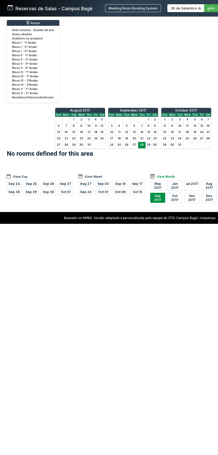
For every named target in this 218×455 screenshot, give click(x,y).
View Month (166, 177)
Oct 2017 (175, 198)
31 (89, 144)
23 (81, 138)
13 (58, 132)
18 (95, 132)
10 (89, 126)
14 (66, 132)
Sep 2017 (158, 198)
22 (74, 138)
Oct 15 (137, 192)
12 (101, 126)
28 (66, 144)
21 (66, 138)
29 (74, 144)
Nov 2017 (192, 198)
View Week (93, 177)
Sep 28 (14, 192)
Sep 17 (137, 184)
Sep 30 (48, 192)
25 (96, 138)
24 (89, 138)
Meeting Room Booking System (133, 8)
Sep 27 (65, 184)
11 (96, 126)
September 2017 (133, 110)
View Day (20, 177)
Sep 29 (31, 192)
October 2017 (186, 110)
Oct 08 (120, 192)
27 (58, 144)
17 (89, 132)
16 (81, 132)
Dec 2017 (209, 198)
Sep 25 (31, 184)
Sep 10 (120, 184)
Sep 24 (14, 184)
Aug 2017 (209, 186)
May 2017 (158, 186)
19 (101, 132)
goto (211, 8)
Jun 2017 (175, 186)
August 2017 (80, 110)
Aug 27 (85, 184)
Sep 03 (103, 184)
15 (73, 132)
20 (59, 138)
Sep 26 (48, 184)
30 (81, 144)
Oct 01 (65, 192)
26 (102, 138)
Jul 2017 (191, 184)
